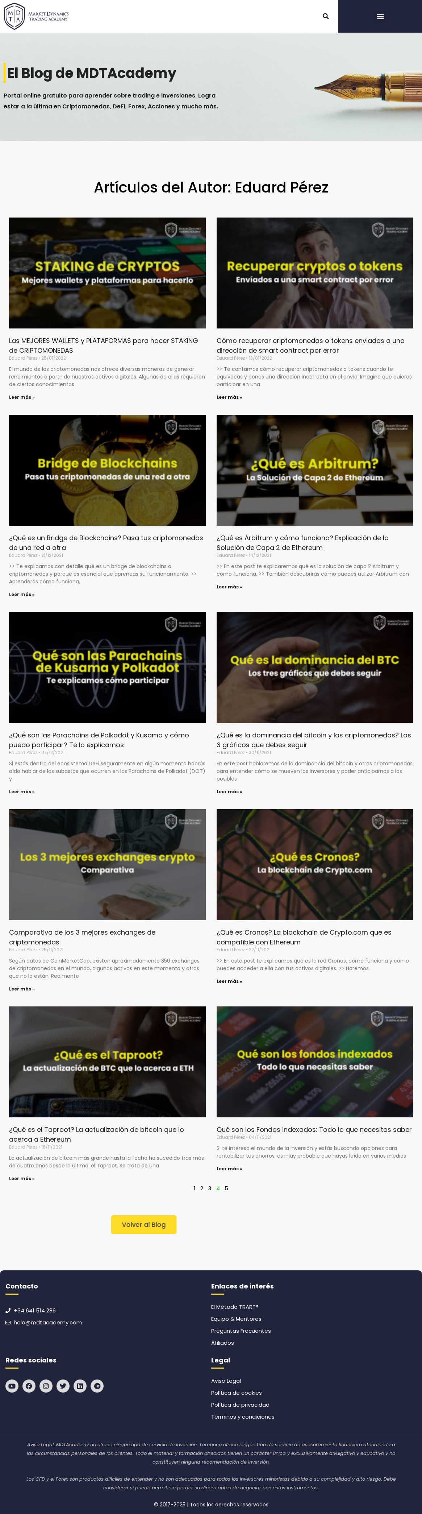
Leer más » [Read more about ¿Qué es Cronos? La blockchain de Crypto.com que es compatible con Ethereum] (229, 981)
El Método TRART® (235, 1307)
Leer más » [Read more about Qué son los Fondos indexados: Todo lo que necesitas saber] (229, 1169)
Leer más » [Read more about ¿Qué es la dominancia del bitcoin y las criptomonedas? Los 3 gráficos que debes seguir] (229, 792)
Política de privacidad (240, 1404)
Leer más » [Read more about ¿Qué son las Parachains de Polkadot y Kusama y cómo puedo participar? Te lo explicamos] (22, 792)
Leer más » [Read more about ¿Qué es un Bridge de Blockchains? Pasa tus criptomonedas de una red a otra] (22, 594)
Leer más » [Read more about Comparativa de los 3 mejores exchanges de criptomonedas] (22, 989)
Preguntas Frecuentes (241, 1331)
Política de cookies (236, 1393)
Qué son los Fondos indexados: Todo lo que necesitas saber (314, 1129)
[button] (325, 16)
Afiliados (222, 1343)
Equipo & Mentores (236, 1319)
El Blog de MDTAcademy (94, 73)
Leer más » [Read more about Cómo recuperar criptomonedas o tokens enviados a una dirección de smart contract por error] (229, 397)
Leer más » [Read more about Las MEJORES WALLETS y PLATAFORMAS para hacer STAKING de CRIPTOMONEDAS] (22, 397)
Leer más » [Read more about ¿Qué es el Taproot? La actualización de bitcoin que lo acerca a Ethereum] (22, 1178)
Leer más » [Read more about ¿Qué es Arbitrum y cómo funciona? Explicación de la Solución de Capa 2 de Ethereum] (229, 587)
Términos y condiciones (243, 1416)
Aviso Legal (226, 1381)
